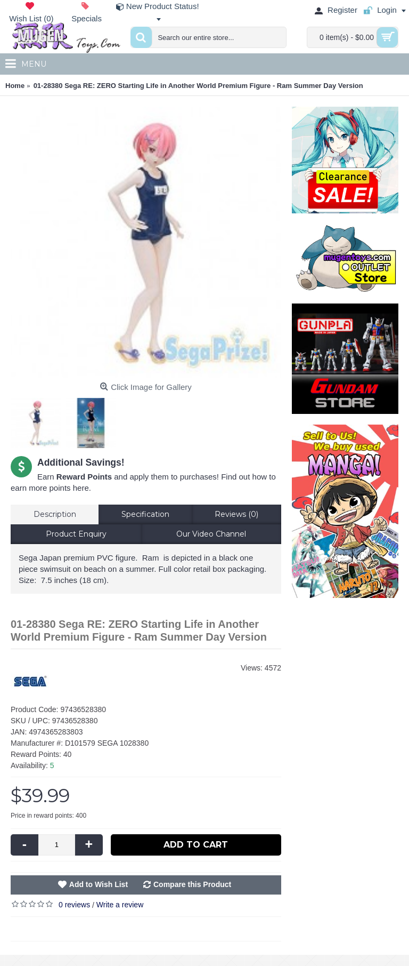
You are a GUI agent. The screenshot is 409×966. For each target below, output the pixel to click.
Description (55, 514)
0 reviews (74, 904)
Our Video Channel (211, 534)
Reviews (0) (236, 514)
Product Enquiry (76, 534)
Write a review (119, 904)
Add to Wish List (98, 884)
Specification (145, 514)
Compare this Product (192, 884)
